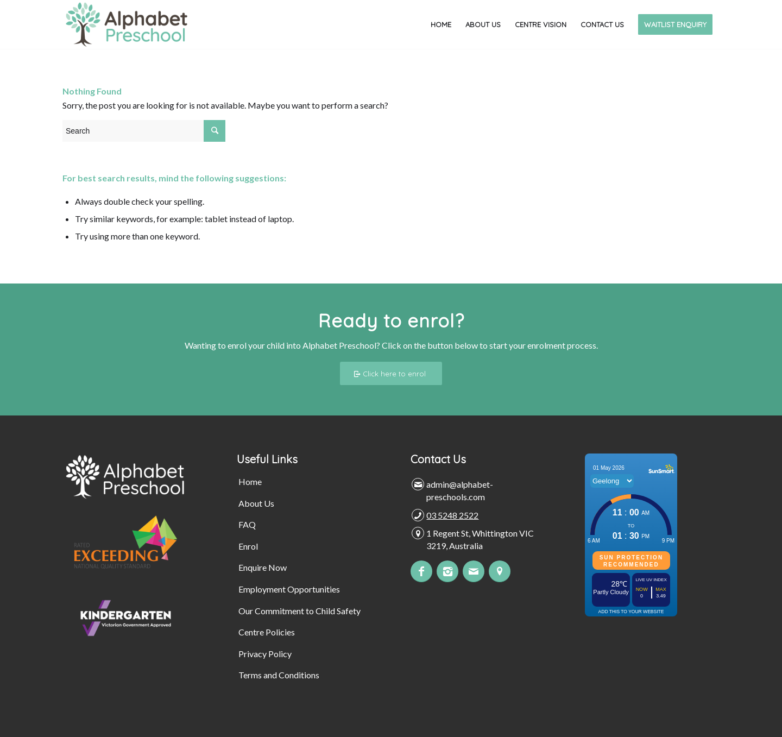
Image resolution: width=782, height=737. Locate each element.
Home (250, 481)
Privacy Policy (265, 653)
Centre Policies (266, 632)
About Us (256, 503)
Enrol (248, 546)
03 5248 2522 (452, 515)
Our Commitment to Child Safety (299, 611)
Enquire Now (262, 567)
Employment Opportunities (289, 589)
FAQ (247, 524)
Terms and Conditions (278, 675)
